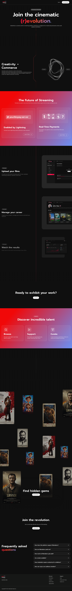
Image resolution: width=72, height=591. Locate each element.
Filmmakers (51, 578)
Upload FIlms (51, 583)
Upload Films (36, 528)
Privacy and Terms (63, 579)
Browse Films (36, 477)
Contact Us (62, 581)
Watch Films (51, 581)
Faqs (61, 578)
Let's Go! (36, 297)
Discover (50, 576)
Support (61, 576)
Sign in (59, 2)
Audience (50, 579)
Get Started (65, 2)
